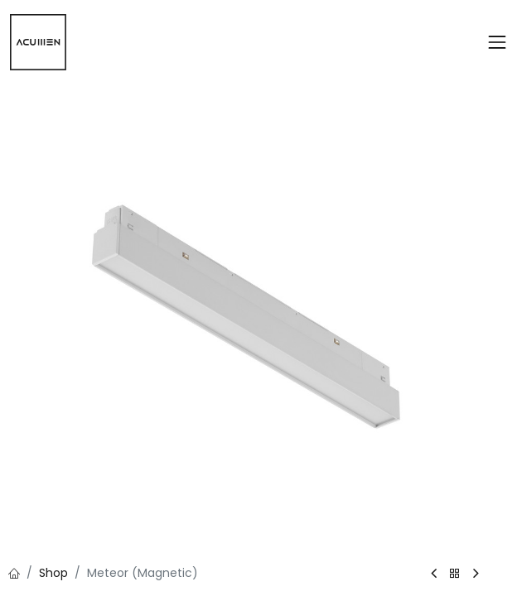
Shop (53, 573)
